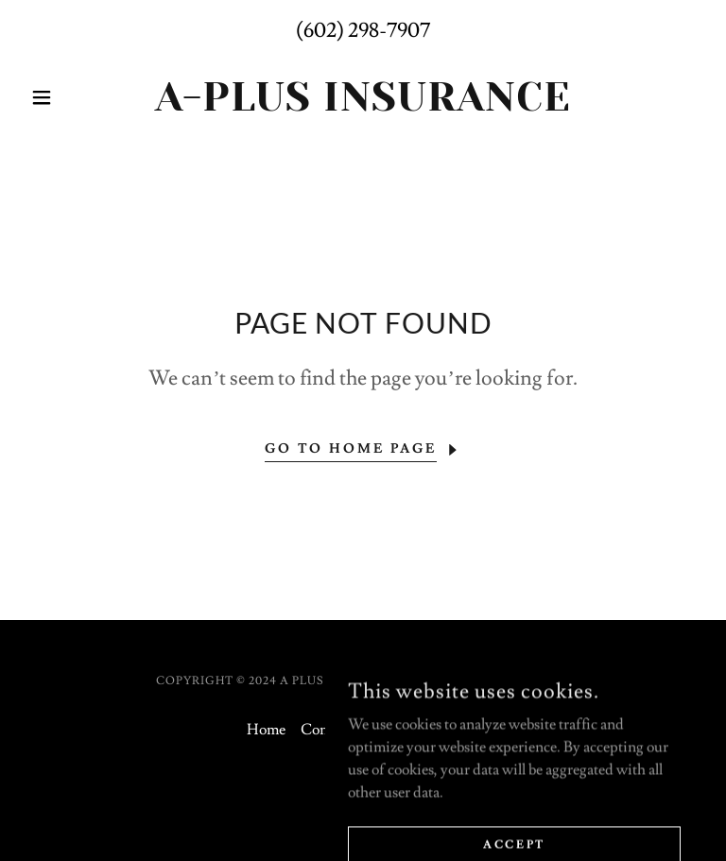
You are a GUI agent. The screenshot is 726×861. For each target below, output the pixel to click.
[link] (363, 105)
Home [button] (266, 729)
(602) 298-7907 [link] (363, 30)
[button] (74, 97)
